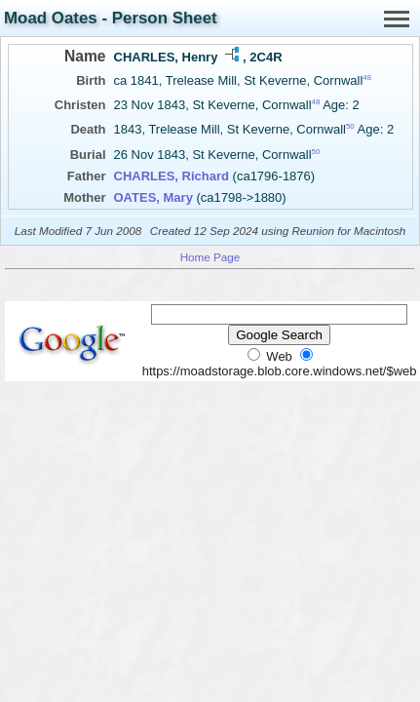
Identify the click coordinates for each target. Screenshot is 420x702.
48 (367, 77)
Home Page (210, 257)
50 (350, 126)
